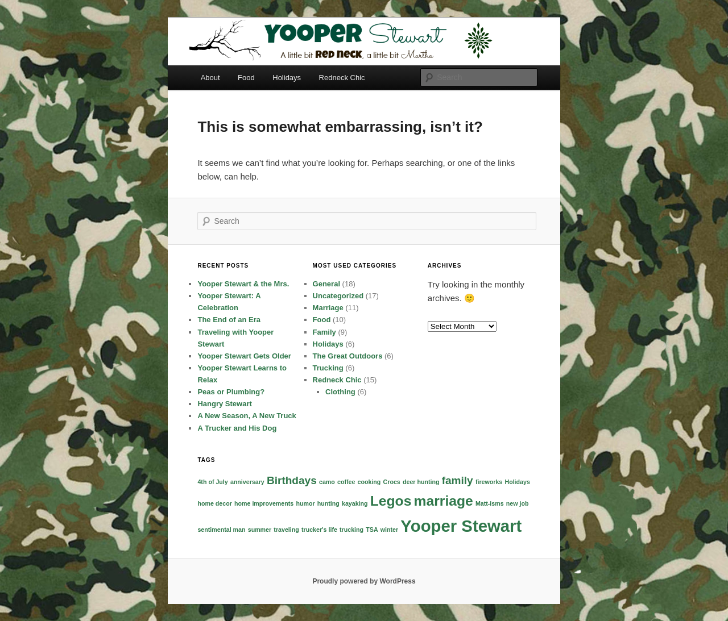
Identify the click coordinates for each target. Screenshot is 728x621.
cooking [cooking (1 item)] (369, 481)
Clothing (340, 391)
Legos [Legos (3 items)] (391, 501)
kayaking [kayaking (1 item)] (355, 503)
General (326, 284)
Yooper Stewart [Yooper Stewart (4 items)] (461, 525)
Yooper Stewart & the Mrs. (243, 284)
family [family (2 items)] (457, 480)
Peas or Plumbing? (230, 391)
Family (324, 332)
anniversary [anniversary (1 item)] (247, 481)
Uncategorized (338, 295)
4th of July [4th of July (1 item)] (212, 481)
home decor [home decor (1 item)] (214, 503)
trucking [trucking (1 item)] (351, 529)
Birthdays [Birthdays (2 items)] (292, 480)
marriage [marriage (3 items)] (443, 501)
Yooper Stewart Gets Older (244, 356)
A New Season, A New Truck (246, 415)
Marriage (328, 307)
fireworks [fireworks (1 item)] (488, 481)
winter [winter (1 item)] (389, 529)
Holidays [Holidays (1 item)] (517, 481)
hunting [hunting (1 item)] (328, 503)
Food (246, 77)
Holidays (286, 77)
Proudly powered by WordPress (363, 581)
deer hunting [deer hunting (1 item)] (421, 481)
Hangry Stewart (224, 403)
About (210, 77)
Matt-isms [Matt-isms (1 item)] (489, 503)
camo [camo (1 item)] (327, 481)
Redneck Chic (342, 77)
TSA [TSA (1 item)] (372, 529)
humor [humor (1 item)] (305, 503)
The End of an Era (228, 319)
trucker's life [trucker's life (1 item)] (319, 529)
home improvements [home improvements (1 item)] (263, 503)
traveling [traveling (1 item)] (286, 529)
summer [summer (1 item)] (259, 529)
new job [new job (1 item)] (517, 503)
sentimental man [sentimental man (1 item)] (221, 529)
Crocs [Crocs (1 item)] (391, 481)
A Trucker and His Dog (236, 428)
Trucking (328, 368)
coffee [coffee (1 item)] (346, 481)
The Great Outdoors (348, 356)
